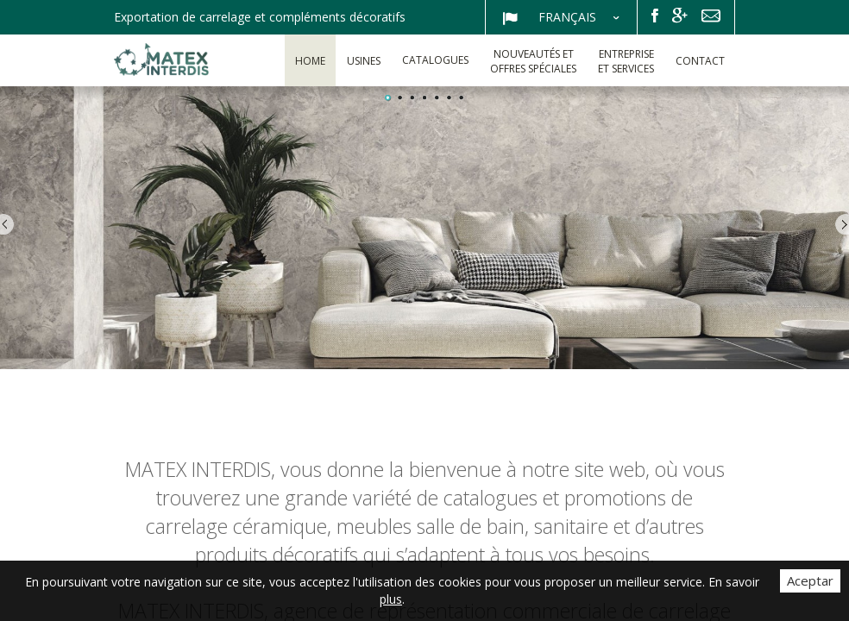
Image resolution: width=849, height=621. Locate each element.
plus (391, 599)
